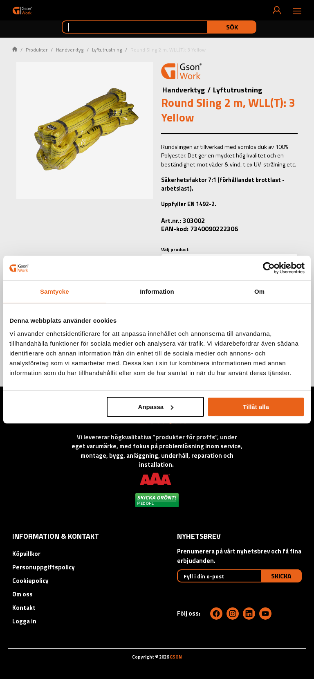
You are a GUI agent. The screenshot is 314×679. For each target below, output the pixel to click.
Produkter (36, 50)
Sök (232, 27)
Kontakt (24, 607)
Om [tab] (259, 291)
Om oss (22, 594)
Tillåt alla (256, 406)
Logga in (24, 621)
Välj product (175, 249)
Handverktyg (69, 50)
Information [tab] (157, 291)
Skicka (281, 576)
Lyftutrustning (107, 50)
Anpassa (156, 406)
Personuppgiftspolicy (43, 567)
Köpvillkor (26, 553)
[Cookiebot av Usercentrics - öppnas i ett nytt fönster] (269, 268)
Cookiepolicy (30, 580)
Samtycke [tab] (54, 291)
